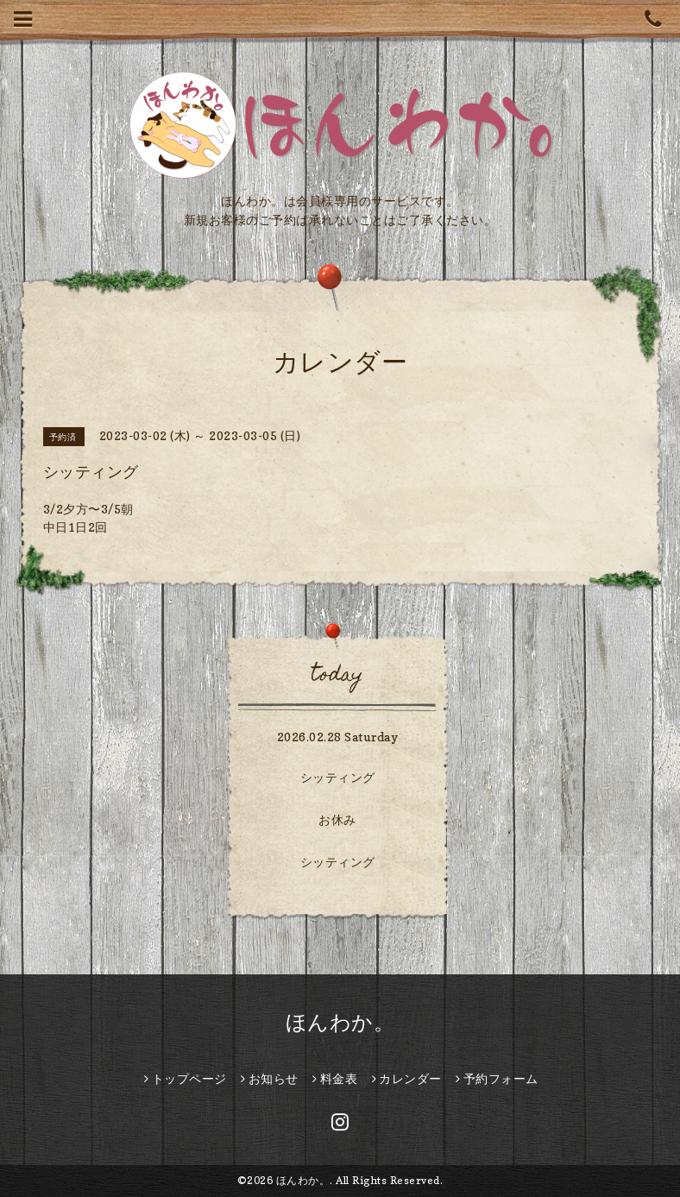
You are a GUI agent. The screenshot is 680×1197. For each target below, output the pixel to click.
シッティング (337, 777)
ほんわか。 (340, 1022)
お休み (337, 819)
